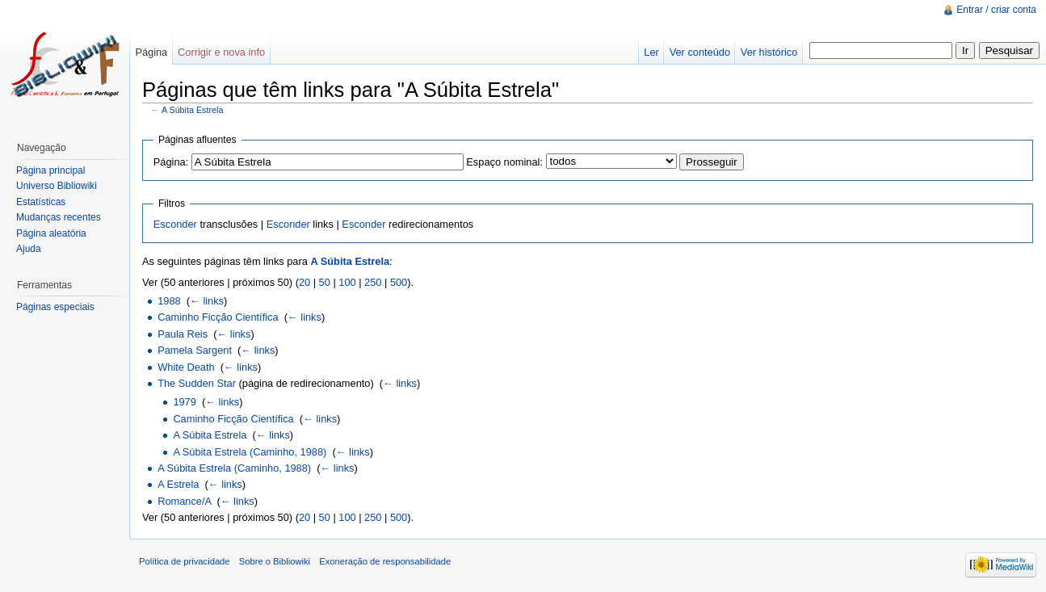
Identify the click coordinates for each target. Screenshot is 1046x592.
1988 (169, 301)
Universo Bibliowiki (56, 185)
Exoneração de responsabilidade (385, 561)
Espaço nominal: (504, 162)
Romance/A (184, 501)
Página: (170, 162)
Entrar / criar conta (996, 9)
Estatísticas (40, 202)
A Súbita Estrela (193, 110)
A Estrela (178, 484)
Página (151, 52)
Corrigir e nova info (221, 52)
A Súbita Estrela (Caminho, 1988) (249, 452)
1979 (184, 402)
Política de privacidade (184, 561)
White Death (186, 367)
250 (372, 282)
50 (324, 282)
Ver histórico (769, 52)
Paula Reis (183, 334)
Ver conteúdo (700, 52)
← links (207, 301)
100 (346, 282)
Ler (651, 52)
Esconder (175, 224)
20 (304, 282)
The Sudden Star (197, 383)
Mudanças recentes (58, 217)
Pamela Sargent (195, 350)
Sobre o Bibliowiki (274, 561)
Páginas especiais (55, 307)
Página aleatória (51, 233)
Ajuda (28, 248)
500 (398, 282)
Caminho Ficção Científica (218, 317)
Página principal (50, 170)
